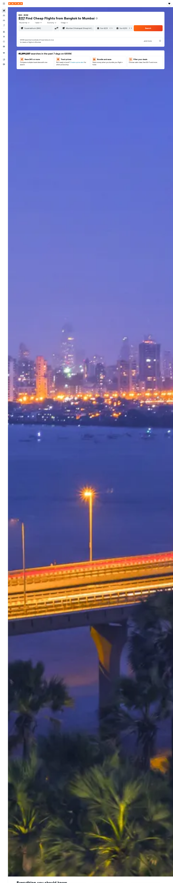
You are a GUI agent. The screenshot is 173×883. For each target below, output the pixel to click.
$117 (21, 18)
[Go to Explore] (4, 36)
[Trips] (4, 53)
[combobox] (24, 22)
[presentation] (97, 18)
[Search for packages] (4, 25)
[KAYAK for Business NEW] (4, 46)
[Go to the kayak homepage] (15, 3)
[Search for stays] (4, 15)
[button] (3, 3)
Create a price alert (77, 62)
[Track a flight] (4, 41)
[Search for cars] (4, 20)
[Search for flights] (4, 10)
